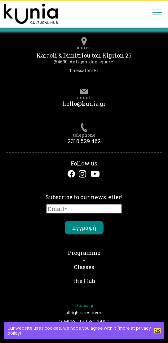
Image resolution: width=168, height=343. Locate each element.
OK (157, 330)
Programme (84, 252)
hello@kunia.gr (84, 103)
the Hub (84, 281)
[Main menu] (157, 14)
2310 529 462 (84, 141)
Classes (84, 267)
